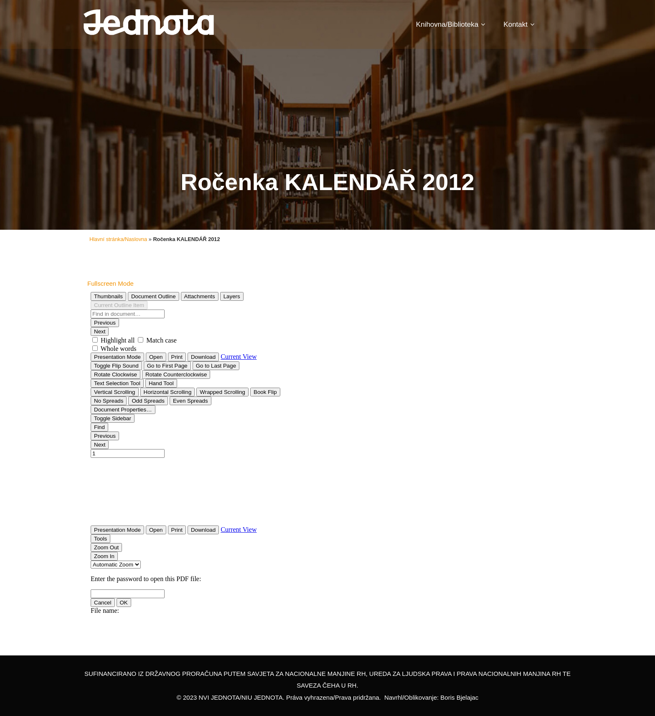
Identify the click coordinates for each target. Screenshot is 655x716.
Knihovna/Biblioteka (450, 24)
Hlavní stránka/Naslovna (118, 239)
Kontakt (518, 24)
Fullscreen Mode (110, 283)
